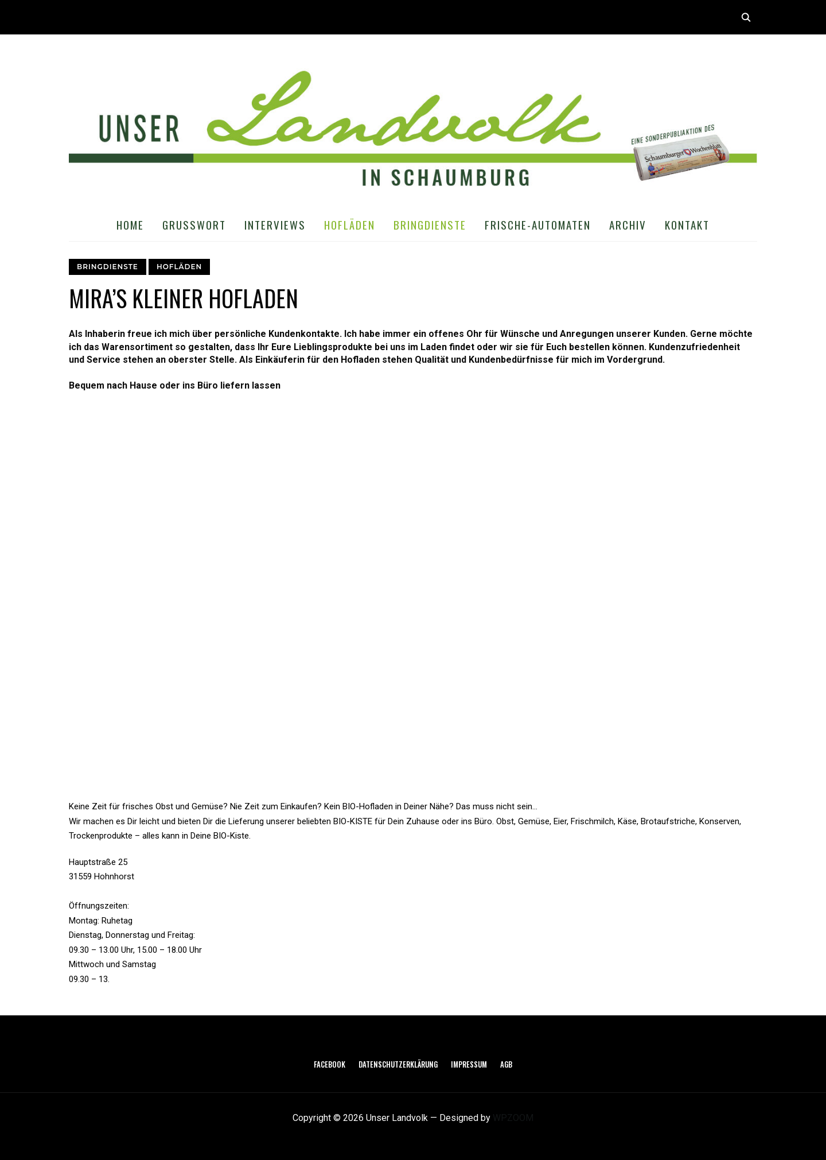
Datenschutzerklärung (398, 1064)
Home (130, 224)
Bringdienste (429, 224)
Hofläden (349, 224)
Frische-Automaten (538, 224)
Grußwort (194, 224)
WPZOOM (513, 1117)
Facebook (329, 1064)
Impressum (469, 1064)
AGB (506, 1064)
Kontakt (687, 224)
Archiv (627, 224)
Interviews (275, 224)
